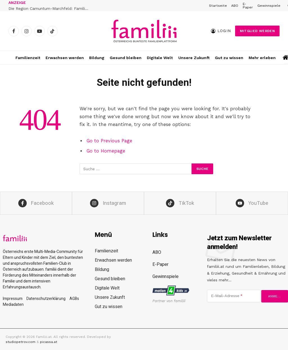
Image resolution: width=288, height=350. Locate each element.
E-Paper (248, 5)
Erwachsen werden (65, 57)
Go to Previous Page (109, 140)
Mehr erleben (262, 57)
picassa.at (48, 342)
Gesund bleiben (125, 57)
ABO (234, 6)
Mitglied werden (257, 31)
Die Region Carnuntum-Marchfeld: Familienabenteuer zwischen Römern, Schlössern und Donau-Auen (50, 8)
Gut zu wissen (229, 57)
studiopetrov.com (20, 342)
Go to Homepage (106, 151)
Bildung (96, 57)
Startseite (218, 6)
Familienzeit (27, 57)
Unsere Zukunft (194, 57)
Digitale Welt (160, 57)
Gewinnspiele (268, 6)
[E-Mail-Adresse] (233, 296)
